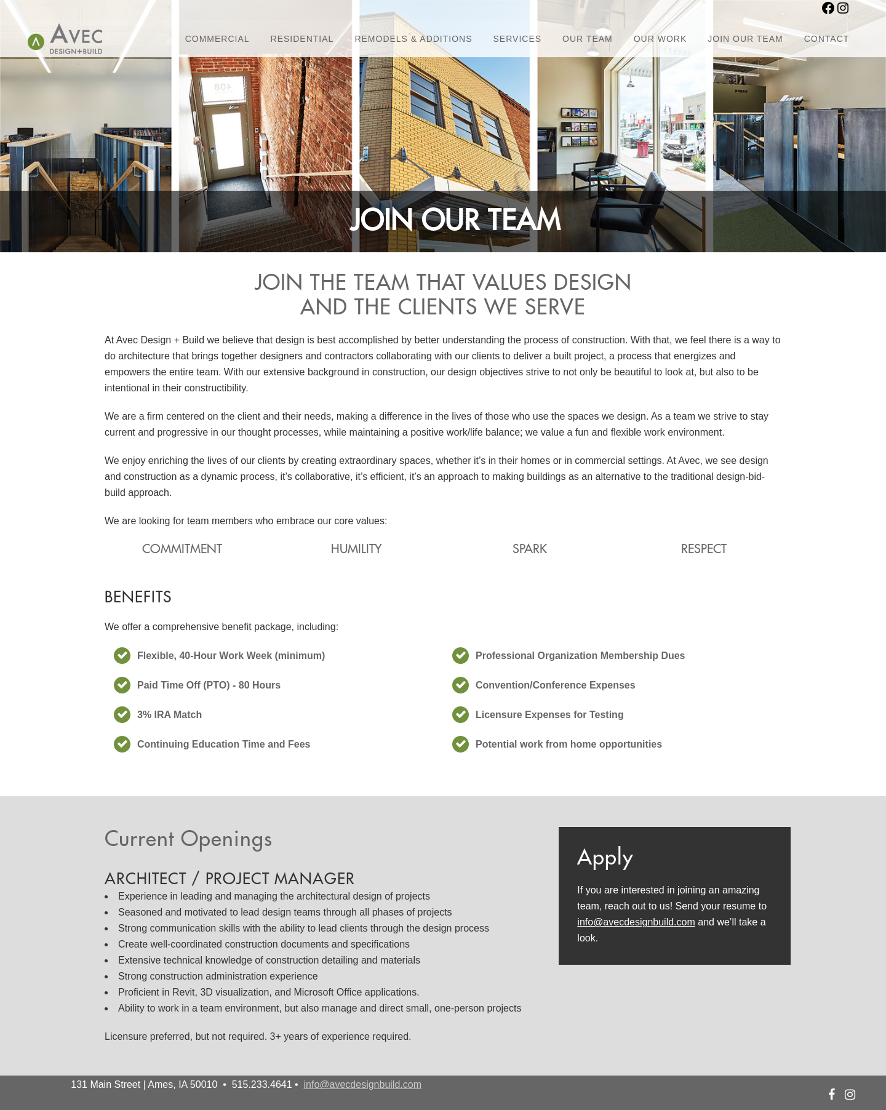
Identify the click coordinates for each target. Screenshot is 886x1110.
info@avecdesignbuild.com (636, 922)
